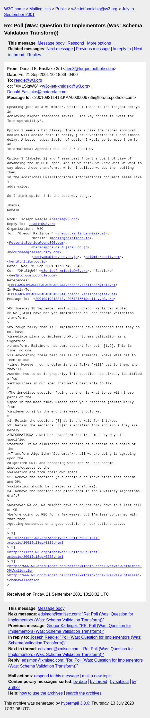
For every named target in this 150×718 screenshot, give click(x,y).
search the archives (84, 693)
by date (80, 681)
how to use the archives (41, 693)
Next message (60, 49)
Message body (51, 43)
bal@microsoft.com (102, 257)
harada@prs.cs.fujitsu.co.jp (60, 247)
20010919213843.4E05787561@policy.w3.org (74, 299)
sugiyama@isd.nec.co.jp (55, 257)
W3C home (14, 9)
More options (99, 43)
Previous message (93, 49)
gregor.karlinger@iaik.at (81, 233)
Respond (76, 43)
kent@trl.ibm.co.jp (27, 261)
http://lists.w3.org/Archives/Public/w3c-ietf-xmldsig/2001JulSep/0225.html (53, 554)
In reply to (122, 49)
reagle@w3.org (28, 80)
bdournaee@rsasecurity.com (34, 252)
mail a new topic (97, 676)
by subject (119, 681)
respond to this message (56, 676)
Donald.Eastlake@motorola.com (36, 92)
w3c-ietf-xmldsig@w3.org (94, 9)
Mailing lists (40, 9)
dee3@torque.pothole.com (89, 68)
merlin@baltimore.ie (70, 238)
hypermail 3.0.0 (75, 703)
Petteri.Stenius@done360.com (36, 243)
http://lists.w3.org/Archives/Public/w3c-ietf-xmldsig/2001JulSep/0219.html (53, 540)
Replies (34, 55)
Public (61, 9)
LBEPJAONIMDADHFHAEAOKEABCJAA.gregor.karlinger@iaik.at (62, 285)
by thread (98, 681)
